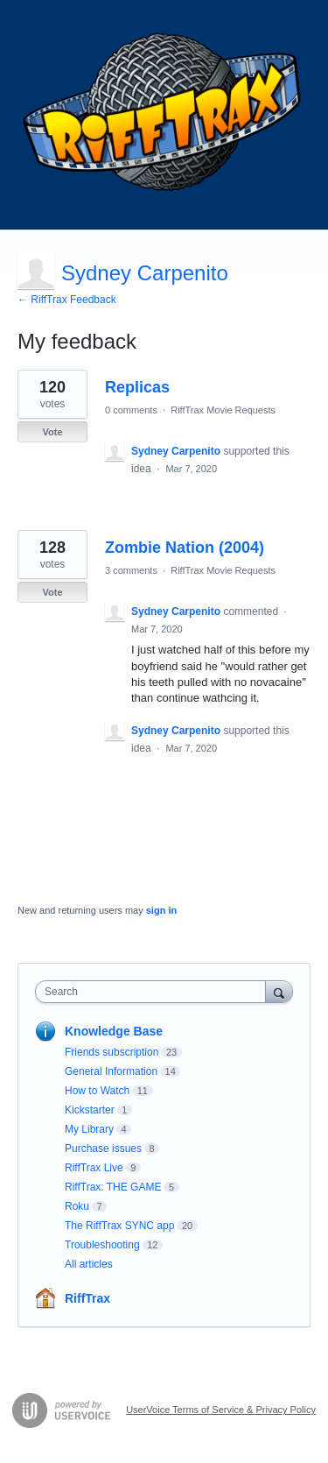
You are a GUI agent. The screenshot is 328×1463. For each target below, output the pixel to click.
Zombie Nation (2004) (184, 547)
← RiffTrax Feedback (66, 299)
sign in (161, 910)
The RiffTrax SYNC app (119, 1225)
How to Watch (97, 1091)
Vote (52, 432)
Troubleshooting (102, 1245)
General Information (111, 1071)
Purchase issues (103, 1148)
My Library (89, 1129)
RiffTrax (87, 1298)
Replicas (137, 387)
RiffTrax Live (94, 1168)
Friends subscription (111, 1052)
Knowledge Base (114, 1031)
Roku (77, 1206)
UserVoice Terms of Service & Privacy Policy (221, 1409)
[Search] (279, 991)
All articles (89, 1264)
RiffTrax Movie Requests (223, 410)
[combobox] (154, 992)
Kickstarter (90, 1110)
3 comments (131, 570)
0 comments (131, 410)
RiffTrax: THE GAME (113, 1187)
